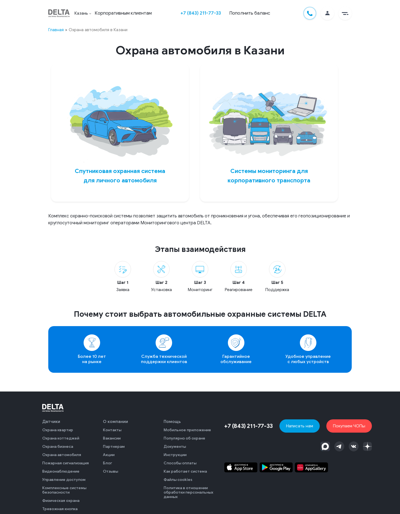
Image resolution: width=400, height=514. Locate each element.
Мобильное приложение (187, 430)
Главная (56, 29)
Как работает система (185, 471)
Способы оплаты (180, 463)
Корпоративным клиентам (123, 13)
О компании (115, 421)
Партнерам (114, 446)
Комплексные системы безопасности (64, 490)
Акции (108, 454)
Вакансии (112, 438)
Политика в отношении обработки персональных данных (188, 492)
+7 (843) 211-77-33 (200, 13)
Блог (107, 463)
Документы (175, 446)
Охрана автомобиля (61, 454)
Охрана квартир (57, 430)
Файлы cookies (178, 479)
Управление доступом (64, 479)
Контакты (112, 430)
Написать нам (299, 425)
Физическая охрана (60, 500)
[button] (345, 13)
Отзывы (110, 471)
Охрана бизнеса (57, 446)
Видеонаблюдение (60, 471)
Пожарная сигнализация (65, 463)
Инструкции (175, 454)
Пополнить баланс (249, 13)
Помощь (172, 421)
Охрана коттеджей (60, 438)
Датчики (51, 421)
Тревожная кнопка (60, 509)
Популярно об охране (184, 438)
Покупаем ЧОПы (349, 425)
